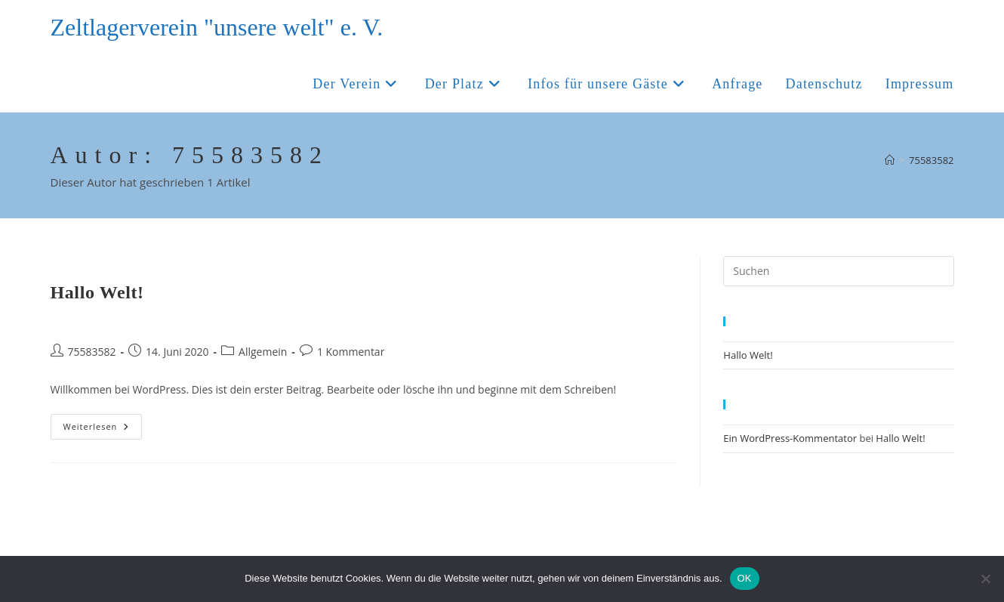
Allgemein (263, 351)
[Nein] (985, 578)
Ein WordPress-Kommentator (790, 438)
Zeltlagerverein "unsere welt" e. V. (217, 27)
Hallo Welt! (97, 292)
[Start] (890, 160)
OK (745, 578)
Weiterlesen (103, 429)
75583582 (931, 160)
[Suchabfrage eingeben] (838, 271)
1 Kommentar (351, 351)
